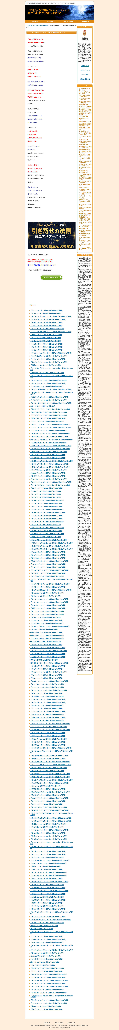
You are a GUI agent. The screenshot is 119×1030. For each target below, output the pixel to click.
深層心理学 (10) (83, 217)
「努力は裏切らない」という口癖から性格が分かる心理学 (50, 777)
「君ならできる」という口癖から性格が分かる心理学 (48, 452)
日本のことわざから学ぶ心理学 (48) (85, 162)
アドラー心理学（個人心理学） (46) (85, 133)
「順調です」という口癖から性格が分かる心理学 (47, 373)
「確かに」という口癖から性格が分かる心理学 (46, 506)
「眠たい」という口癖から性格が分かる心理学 (46, 879)
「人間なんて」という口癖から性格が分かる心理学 (47, 608)
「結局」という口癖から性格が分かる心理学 (45, 617)
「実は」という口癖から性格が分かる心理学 (45, 1006)
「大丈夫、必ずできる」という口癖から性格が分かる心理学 (50, 403)
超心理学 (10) (82, 235)
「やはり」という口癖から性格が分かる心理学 (46, 323)
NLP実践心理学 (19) (84, 233)
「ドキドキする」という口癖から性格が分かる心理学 (48, 872)
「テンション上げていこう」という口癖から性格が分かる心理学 (51, 751)
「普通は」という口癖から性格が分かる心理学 (46, 335)
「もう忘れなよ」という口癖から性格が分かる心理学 (48, 839)
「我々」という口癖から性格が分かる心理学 (45, 313)
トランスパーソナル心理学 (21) (85, 211)
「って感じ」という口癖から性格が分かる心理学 (47, 989)
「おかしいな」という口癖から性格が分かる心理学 (47, 854)
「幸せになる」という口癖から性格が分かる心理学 (47, 648)
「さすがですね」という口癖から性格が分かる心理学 (48, 470)
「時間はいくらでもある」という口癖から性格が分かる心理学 (51, 543)
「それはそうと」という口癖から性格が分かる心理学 (48, 739)
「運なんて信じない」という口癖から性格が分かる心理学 (50, 409)
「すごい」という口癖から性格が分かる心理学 (46, 350)
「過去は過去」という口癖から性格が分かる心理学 (47, 833)
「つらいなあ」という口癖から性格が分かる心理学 (47, 711)
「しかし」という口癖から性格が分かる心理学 (46, 326)
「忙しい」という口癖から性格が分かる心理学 (46, 310)
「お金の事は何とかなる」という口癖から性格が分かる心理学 (51, 549)
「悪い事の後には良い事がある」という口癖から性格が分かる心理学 (51, 393)
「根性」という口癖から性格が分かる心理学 (45, 866)
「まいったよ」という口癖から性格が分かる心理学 (47, 736)
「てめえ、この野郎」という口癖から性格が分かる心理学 (50, 424)
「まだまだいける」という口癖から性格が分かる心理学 (49, 599)
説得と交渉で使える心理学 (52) (85, 208)
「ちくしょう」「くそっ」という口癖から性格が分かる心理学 (51, 950)
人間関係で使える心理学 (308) (85, 113)
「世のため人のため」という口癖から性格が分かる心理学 (50, 792)
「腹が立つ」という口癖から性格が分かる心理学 (47, 771)
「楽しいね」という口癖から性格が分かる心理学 (47, 593)
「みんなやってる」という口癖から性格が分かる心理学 (49, 986)
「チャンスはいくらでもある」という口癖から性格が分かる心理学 (51, 843)
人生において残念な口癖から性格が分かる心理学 (47, 638)
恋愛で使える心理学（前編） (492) (84, 96)
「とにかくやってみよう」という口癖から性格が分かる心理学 (51, 461)
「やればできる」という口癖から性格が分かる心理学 (48, 863)
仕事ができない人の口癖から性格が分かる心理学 (47, 635)
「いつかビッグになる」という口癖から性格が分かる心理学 (50, 821)
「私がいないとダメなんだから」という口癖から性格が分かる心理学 (51, 814)
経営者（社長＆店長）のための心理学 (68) (85, 214)
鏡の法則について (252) (84, 119)
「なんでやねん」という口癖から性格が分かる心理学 (48, 430)
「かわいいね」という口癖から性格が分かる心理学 (47, 552)
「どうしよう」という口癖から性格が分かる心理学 (47, 567)
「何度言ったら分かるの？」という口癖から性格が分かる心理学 (51, 847)
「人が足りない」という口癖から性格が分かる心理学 (48, 540)
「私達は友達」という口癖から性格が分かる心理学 (47, 418)
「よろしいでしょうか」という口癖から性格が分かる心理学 (50, 482)
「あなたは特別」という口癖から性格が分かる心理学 (48, 412)
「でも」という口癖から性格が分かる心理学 (45, 338)
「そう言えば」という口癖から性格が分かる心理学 (47, 742)
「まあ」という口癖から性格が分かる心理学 (45, 525)
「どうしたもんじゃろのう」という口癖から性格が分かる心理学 (51, 946)
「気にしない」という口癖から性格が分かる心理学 (47, 558)
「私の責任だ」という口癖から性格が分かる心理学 (47, 795)
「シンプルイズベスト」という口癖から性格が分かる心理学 (50, 765)
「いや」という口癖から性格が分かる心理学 (45, 491)
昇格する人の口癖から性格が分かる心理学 (44, 962)
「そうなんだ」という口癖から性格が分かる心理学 (47, 666)
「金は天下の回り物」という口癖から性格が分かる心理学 (50, 546)
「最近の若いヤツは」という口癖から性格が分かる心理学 (50, 433)
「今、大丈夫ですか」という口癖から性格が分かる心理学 (50, 485)
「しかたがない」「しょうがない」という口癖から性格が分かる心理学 (51, 996)
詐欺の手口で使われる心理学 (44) (85, 231)
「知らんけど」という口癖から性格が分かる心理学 (47, 654)
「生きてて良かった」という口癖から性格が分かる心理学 (50, 774)
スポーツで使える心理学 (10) (85, 223)
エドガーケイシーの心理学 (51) (85, 196)
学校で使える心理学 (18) (84, 201)
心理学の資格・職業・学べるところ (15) (85, 219)
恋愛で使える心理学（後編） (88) (84, 99)
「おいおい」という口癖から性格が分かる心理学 (47, 705)
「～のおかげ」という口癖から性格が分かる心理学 (47, 564)
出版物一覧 (47, 1022)
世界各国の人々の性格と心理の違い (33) (85, 110)
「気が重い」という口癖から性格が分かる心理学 (47, 714)
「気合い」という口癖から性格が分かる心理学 (46, 869)
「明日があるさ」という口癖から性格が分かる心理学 (48, 836)
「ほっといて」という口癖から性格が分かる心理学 (47, 555)
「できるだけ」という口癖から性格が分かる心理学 (47, 587)
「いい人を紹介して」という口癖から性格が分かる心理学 (50, 860)
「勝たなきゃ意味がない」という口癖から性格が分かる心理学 (51, 780)
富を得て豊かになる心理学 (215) (85, 152)
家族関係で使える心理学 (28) (85, 178)
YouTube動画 (85, 21)
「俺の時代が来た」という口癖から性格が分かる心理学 (49, 755)
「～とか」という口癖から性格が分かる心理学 (46, 344)
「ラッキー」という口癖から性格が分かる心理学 (47, 386)
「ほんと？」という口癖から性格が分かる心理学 (47, 522)
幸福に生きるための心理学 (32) (85, 241)
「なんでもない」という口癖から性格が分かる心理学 (48, 415)
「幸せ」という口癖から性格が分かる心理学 (45, 596)
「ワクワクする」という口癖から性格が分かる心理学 (48, 875)
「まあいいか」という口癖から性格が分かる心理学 (47, 733)
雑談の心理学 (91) (84, 187)
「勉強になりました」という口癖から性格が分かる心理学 (50, 467)
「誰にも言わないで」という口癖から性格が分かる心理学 (50, 730)
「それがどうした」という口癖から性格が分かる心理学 (49, 798)
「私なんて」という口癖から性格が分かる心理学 (47, 968)
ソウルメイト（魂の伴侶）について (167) (85, 107)
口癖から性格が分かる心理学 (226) (85, 102)
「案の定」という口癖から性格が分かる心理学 (46, 1009)
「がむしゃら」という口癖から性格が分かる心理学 (47, 894)
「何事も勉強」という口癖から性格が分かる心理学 (47, 789)
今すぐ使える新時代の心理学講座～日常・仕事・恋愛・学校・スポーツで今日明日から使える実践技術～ (59, 1025)
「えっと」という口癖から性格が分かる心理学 (46, 669)
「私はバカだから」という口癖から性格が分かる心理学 (49, 561)
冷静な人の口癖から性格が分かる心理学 (44, 926)
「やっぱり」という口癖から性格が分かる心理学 (47, 684)
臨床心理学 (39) (83, 172)
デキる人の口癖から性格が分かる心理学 (44, 660)
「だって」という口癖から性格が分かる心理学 (46, 620)
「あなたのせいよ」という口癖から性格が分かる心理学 (49, 882)
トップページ (34, 21)
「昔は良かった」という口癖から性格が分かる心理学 (48, 824)
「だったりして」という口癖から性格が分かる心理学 (48, 992)
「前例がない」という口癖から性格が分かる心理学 (47, 745)
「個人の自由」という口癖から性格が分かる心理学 (47, 702)
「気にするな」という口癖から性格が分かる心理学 (47, 909)
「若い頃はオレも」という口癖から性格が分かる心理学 (49, 436)
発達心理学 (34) (83, 171)
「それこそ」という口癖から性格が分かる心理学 (47, 942)
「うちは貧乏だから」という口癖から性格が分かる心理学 (50, 762)
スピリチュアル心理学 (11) (85, 244)
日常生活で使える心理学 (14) (85, 205)
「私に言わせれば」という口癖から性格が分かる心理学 (49, 1000)
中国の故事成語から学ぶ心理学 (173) (85, 142)
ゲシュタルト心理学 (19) (84, 158)
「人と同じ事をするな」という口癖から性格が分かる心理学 (50, 748)
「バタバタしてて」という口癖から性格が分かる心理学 (49, 602)
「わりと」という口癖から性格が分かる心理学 (46, 531)
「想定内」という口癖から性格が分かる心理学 (46, 903)
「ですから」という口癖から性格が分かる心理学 (47, 576)
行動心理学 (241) (83, 104)
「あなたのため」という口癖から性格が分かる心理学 (48, 362)
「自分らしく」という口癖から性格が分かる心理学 (47, 939)
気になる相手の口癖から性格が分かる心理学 (45, 956)
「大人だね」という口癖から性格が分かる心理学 (47, 857)
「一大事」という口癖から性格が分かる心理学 (46, 936)
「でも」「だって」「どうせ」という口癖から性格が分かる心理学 (51, 376)
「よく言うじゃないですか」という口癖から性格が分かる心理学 (51, 912)
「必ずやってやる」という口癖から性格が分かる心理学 (49, 464)
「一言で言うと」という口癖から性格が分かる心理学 (48, 400)
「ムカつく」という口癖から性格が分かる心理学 (47, 923)
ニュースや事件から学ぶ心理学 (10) (85, 193)
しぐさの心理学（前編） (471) (84, 89)
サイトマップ (71, 1022)
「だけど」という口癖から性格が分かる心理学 (46, 678)
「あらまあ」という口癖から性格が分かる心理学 (47, 953)
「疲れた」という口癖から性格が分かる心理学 (46, 693)
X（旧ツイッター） (68, 21)
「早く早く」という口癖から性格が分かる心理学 (47, 906)
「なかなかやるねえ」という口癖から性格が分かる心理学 (50, 449)
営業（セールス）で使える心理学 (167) (85, 165)
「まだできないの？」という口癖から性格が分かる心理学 (50, 584)
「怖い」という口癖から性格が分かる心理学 (45, 786)
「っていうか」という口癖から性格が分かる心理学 (47, 359)
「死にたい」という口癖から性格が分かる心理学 (47, 534)
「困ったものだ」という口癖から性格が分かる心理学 (48, 380)
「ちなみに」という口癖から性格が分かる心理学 (47, 509)
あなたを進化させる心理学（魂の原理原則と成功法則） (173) (85, 125)
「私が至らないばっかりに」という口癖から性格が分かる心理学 (51, 932)
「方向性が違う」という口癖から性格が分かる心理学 (48, 974)
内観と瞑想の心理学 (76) (84, 128)
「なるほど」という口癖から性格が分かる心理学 (47, 329)
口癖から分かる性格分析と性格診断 (42, 406)
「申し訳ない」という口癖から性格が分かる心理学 (47, 917)
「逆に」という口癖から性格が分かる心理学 (45, 497)
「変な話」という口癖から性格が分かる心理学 (46, 645)
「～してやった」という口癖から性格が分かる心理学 (48, 1003)
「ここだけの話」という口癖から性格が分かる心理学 (48, 356)
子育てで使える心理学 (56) (85, 137)
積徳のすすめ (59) (84, 131)
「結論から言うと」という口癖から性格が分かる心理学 (49, 397)
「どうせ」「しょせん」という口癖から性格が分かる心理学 (50, 353)
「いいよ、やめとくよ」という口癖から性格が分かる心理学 (50, 427)
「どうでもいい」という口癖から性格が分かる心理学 (48, 651)
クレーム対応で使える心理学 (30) (85, 175)
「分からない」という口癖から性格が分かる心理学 (47, 573)
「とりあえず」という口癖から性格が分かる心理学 (47, 512)
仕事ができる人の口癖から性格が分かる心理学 (46, 632)
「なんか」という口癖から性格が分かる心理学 (46, 515)
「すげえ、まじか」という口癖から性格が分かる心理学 (49, 681)
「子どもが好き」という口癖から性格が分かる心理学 (48, 443)
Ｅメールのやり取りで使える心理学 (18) (85, 226)
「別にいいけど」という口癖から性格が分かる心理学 (48, 672)
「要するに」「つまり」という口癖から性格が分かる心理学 (50, 316)
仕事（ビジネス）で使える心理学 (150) (85, 147)
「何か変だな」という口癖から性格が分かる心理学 (47, 851)
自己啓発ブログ (51, 21)
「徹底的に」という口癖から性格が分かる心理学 (47, 885)
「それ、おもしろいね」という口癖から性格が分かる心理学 (50, 446)
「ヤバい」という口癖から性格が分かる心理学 (46, 804)
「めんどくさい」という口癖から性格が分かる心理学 (48, 690)
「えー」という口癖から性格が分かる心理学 (45, 494)
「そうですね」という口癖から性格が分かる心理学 (47, 319)
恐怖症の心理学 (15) (84, 149)
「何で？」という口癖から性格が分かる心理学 (46, 518)
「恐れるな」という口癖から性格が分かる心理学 (47, 897)
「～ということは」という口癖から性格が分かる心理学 (49, 830)
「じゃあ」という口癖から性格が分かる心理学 (46, 503)
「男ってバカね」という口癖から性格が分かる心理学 (48, 807)
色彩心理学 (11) (83, 199)
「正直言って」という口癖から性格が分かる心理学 (47, 657)
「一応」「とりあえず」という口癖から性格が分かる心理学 (50, 332)
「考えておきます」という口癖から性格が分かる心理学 (49, 980)
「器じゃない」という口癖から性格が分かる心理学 (47, 983)
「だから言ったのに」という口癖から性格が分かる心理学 (50, 724)
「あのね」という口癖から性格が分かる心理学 (46, 488)
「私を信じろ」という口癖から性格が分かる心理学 (47, 455)
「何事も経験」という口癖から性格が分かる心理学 (47, 888)
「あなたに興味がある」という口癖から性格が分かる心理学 (50, 389)
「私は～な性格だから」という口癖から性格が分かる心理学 (48, 11)
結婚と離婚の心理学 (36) (84, 155)
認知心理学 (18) (83, 139)
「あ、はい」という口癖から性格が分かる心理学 (47, 611)
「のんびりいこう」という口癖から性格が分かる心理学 (49, 783)
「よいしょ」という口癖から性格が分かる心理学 (47, 421)
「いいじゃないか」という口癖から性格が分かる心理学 (49, 891)
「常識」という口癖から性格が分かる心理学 (45, 365)
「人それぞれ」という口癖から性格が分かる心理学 (47, 801)
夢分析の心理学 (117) (85, 121)
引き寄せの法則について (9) (85, 168)
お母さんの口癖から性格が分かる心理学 (44, 629)
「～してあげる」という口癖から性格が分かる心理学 (48, 727)
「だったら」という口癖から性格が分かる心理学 (47, 623)
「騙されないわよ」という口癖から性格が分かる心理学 (49, 810)
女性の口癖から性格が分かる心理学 (42, 965)
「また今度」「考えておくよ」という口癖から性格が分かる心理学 (51, 369)
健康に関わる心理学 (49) (84, 185)
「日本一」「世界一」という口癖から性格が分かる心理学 (50, 626)
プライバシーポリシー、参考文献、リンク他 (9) (85, 248)
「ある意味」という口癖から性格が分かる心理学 (47, 696)
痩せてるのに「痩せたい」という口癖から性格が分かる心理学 (51, 439)
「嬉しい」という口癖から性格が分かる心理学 (46, 708)
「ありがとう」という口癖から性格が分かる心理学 (47, 476)
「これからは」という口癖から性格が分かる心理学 (47, 699)
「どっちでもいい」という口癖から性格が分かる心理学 (49, 570)
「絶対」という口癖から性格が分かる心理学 (45, 537)
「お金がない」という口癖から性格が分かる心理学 (47, 605)
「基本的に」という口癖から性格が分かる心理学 (47, 500)
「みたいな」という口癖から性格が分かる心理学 (47, 528)
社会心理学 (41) (83, 144)
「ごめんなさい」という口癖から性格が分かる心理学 (48, 479)
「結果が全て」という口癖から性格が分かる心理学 (47, 900)
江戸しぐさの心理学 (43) (84, 238)
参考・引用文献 (59, 1022)
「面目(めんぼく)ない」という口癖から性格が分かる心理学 (50, 920)
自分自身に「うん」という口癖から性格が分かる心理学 (49, 663)
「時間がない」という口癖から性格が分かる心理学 (47, 759)
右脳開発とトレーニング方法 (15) (85, 190)
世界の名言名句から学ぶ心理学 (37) (85, 182)
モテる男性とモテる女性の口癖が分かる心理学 (46, 959)
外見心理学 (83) (83, 116)
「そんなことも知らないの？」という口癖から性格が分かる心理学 (51, 580)
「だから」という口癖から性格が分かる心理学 (46, 347)
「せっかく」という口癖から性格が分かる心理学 (47, 687)
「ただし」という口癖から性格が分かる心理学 (46, 971)
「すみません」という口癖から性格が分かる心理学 (47, 473)
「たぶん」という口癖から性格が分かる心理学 (46, 675)
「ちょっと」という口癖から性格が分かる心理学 (47, 614)
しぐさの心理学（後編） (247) (84, 92)
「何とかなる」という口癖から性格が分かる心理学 (47, 458)
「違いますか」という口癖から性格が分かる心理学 (47, 383)
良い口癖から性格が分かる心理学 (41, 929)
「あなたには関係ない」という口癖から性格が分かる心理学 (50, 590)
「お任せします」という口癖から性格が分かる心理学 (48, 768)
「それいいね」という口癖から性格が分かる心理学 (47, 717)
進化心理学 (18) (83, 228)
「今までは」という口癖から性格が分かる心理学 (47, 827)
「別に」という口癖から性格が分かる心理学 (45, 341)
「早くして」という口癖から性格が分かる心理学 (47, 721)
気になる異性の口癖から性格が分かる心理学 (45, 642)
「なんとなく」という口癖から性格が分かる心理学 (47, 977)
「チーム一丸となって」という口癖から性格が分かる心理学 (50, 818)
